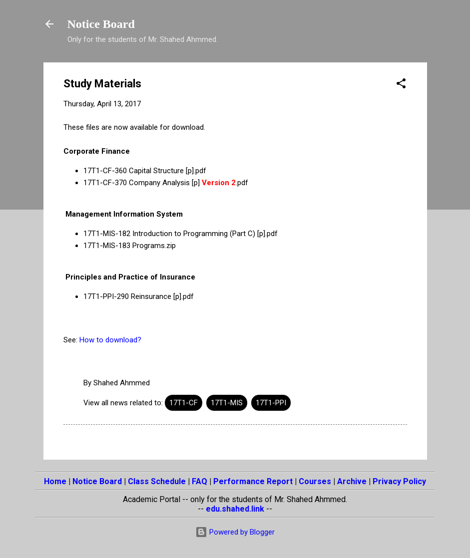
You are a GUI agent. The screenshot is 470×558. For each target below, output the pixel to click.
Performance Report (253, 481)
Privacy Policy (399, 481)
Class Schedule (157, 481)
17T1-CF (183, 402)
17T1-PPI (271, 402)
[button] (401, 85)
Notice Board (101, 23)
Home (55, 481)
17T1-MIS (227, 402)
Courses (315, 481)
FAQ (199, 481)
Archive (352, 481)
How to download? (110, 339)
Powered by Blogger (235, 532)
